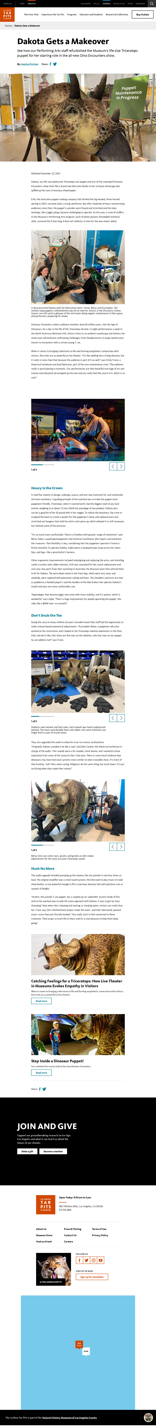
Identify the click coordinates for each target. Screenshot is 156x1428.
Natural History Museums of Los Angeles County (69, 1420)
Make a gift (27, 1158)
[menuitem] (7, 3)
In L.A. (97, 3)
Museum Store (44, 1237)
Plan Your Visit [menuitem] (31, 14)
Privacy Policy (100, 1237)
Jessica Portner (29, 64)
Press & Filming (72, 1231)
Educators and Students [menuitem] (91, 14)
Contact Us (70, 1237)
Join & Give (119, 3)
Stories (106, 3)
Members (140, 3)
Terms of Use (99, 1231)
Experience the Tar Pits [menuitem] (53, 14)
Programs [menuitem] (72, 14)
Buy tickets (142, 14)
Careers (68, 1244)
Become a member (53, 1158)
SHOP (130, 3)
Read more (41, 1003)
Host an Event (44, 1244)
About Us (41, 1231)
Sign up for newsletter (92, 1279)
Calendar (85, 3)
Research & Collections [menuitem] (117, 14)
